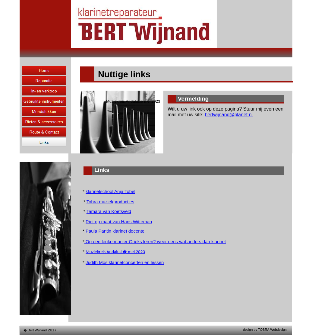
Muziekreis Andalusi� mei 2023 (115, 251)
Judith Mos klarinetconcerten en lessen (125, 262)
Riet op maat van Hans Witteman (119, 221)
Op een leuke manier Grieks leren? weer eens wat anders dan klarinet (155, 241)
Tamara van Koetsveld (109, 211)
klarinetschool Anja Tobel (110, 191)
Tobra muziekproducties (110, 201)
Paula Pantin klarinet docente (115, 231)
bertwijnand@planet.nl (229, 114)
